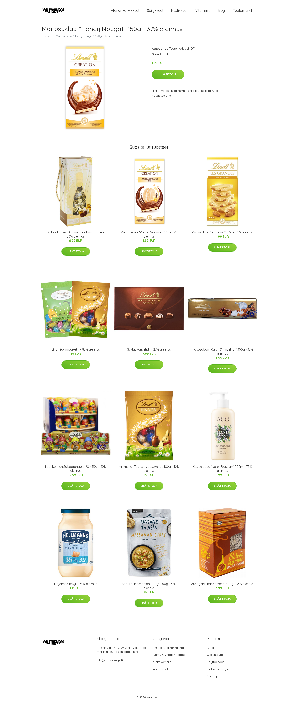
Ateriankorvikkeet (125, 11)
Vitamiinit (202, 11)
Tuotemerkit (242, 11)
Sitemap (212, 678)
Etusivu (46, 38)
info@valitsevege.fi (110, 662)
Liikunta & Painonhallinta (168, 649)
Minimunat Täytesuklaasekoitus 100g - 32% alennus (149, 471)
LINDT (191, 50)
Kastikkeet (179, 11)
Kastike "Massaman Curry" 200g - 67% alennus (149, 588)
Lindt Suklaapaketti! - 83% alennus (76, 351)
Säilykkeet (155, 11)
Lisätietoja (168, 76)
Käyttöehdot (215, 664)
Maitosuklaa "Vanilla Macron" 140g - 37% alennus (149, 236)
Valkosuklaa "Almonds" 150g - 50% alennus (222, 234)
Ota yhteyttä (215, 657)
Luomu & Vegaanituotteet (169, 657)
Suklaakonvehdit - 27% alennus (149, 351)
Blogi (221, 11)
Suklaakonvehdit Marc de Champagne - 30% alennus (76, 236)
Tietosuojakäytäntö (220, 671)
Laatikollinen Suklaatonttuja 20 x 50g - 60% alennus (75, 471)
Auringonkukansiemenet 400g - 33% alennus (222, 586)
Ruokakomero (161, 664)
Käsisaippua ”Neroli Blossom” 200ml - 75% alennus (222, 471)
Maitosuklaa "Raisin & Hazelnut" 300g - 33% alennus (222, 353)
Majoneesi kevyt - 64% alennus (75, 586)
